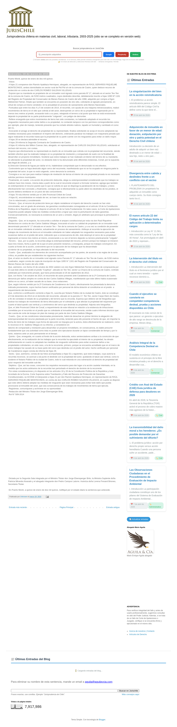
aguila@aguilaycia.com (98, 681)
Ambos (135, 54)
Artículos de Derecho (138, 634)
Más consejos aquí (130, 694)
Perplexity (122, 54)
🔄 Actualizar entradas (138, 519)
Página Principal (66, 507)
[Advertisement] (146, 581)
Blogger (102, 720)
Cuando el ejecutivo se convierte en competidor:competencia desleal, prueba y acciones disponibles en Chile (145, 301)
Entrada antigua (113, 507)
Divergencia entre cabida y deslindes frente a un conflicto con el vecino (145, 177)
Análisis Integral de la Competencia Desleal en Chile (143, 346)
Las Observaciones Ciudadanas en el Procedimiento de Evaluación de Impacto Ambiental (142, 477)
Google (109, 54)
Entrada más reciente (18, 507)
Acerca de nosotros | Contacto (141, 631)
